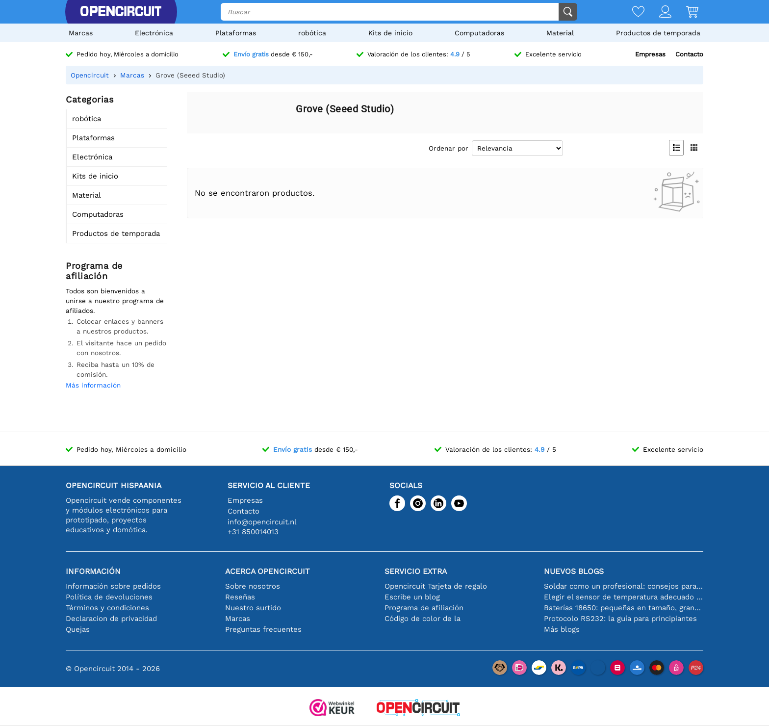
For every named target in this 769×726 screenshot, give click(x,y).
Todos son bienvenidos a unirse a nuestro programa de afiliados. (115, 300)
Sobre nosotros (252, 586)
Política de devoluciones (109, 597)
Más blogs (562, 629)
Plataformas (235, 33)
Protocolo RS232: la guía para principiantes (620, 618)
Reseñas (240, 597)
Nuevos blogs (574, 571)
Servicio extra (415, 571)
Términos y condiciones (107, 607)
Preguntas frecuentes (263, 629)
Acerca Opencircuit (267, 571)
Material (560, 33)
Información (93, 571)
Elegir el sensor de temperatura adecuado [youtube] (623, 597)
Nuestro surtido (253, 607)
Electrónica (154, 33)
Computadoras (479, 33)
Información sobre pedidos (113, 586)
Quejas (78, 629)
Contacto (689, 54)
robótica (312, 33)
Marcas (81, 33)
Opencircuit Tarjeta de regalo (435, 586)
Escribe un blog (412, 597)
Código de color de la (422, 618)
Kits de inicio (390, 33)
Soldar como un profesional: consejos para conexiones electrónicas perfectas (623, 586)
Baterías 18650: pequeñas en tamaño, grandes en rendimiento (623, 607)
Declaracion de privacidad (111, 618)
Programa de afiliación (423, 607)
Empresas (650, 54)
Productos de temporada (658, 33)
